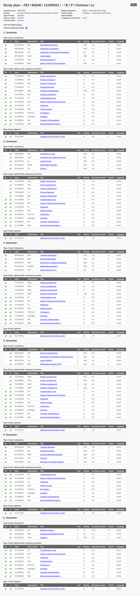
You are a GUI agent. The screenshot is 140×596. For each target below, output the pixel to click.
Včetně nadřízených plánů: (14, 28)
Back (134, 5)
